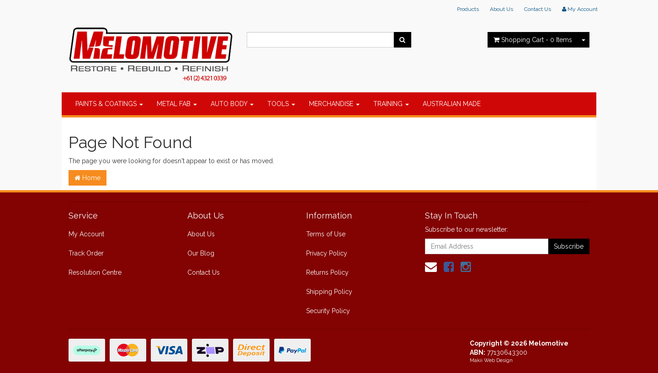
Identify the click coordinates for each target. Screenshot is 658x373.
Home (87, 177)
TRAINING (391, 103)
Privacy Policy (326, 253)
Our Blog (200, 253)
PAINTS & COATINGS (109, 103)
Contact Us (537, 9)
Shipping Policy (329, 291)
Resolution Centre (95, 272)
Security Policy (328, 310)
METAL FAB (177, 103)
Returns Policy (327, 272)
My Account (86, 234)
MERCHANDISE (334, 103)
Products (468, 9)
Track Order (86, 253)
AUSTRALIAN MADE (452, 103)
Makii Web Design (491, 360)
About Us (501, 9)
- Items (533, 39)
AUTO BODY (232, 103)
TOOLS (281, 103)
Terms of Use (325, 234)
